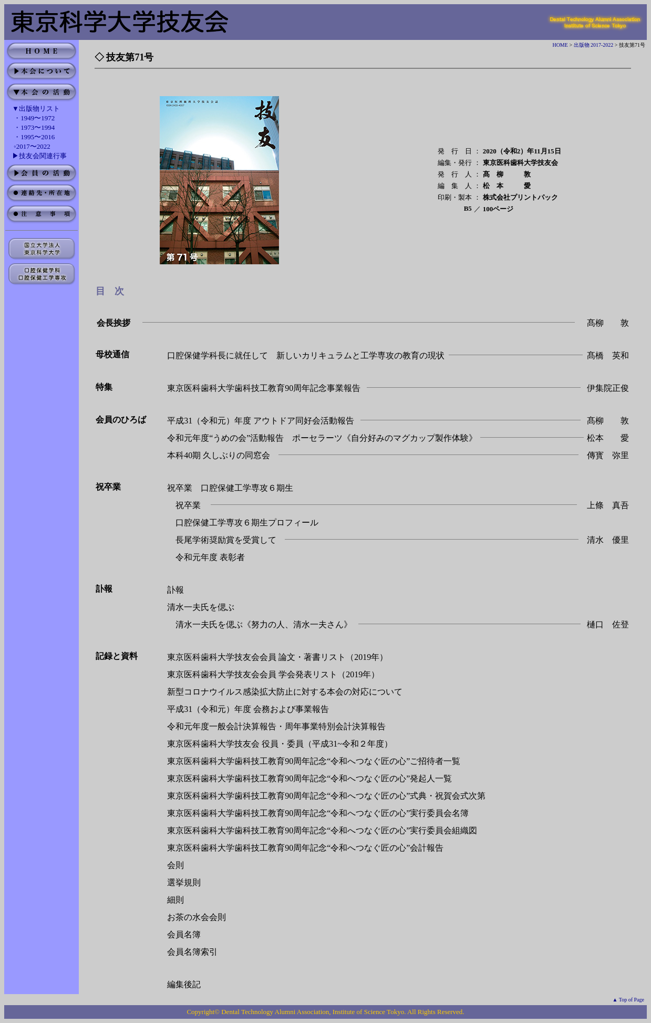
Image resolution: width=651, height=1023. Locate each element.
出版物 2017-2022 (594, 45)
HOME (559, 45)
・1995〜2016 (34, 137)
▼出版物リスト (36, 108)
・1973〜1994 (34, 127)
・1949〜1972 (34, 118)
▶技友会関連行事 (39, 156)
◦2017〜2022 (32, 146)
